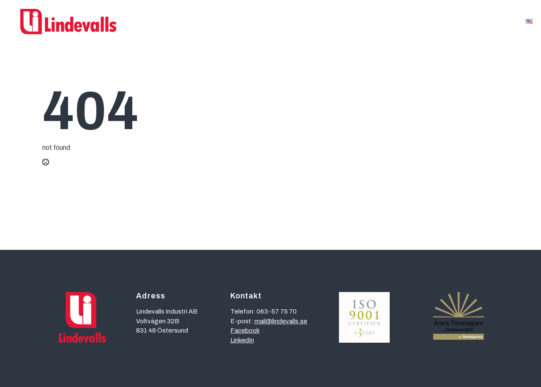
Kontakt (441, 21)
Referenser (331, 21)
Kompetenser (269, 21)
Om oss (488, 21)
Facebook (245, 330)
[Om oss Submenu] (507, 21)
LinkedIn (242, 340)
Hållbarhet (388, 21)
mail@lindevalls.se (280, 321)
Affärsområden (201, 21)
